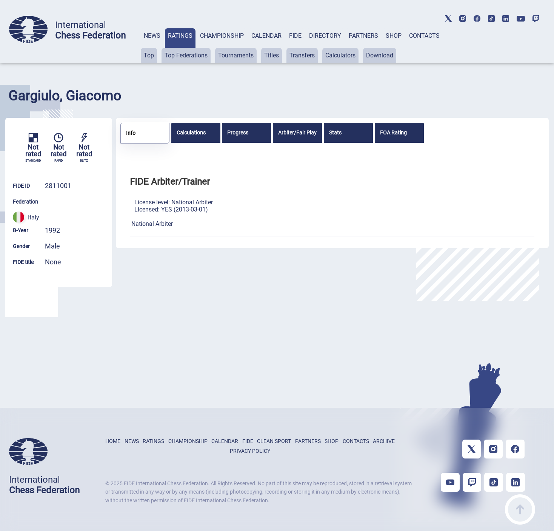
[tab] (152, 45)
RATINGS (180, 35)
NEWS (152, 35)
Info (130, 133)
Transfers (302, 55)
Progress (237, 133)
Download (379, 55)
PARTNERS (363, 35)
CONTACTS (424, 35)
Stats (335, 133)
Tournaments (236, 55)
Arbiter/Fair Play (297, 133)
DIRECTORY (325, 35)
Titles (271, 55)
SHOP (394, 35)
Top (149, 55)
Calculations (191, 133)
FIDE (295, 35)
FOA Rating (393, 133)
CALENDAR (266, 35)
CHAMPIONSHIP (222, 35)
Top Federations (186, 55)
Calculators (340, 55)
